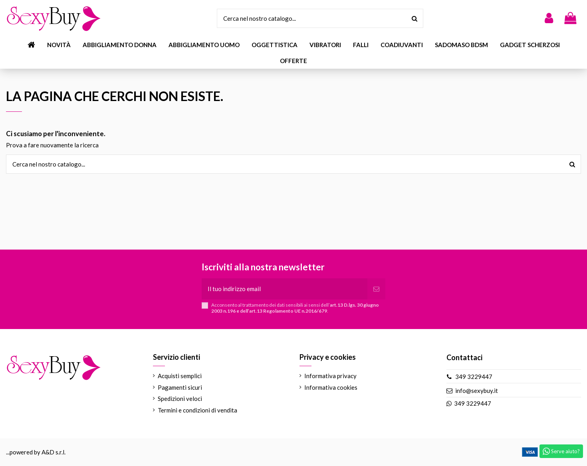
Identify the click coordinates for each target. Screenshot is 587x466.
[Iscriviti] (376, 288)
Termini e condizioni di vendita (197, 410)
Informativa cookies (330, 387)
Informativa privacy (330, 375)
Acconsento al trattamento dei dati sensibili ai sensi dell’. (295, 307)
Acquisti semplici (180, 375)
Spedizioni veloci (180, 398)
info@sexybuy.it (476, 390)
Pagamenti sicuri (180, 387)
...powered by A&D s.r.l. (35, 452)
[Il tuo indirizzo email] (284, 288)
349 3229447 (473, 376)
